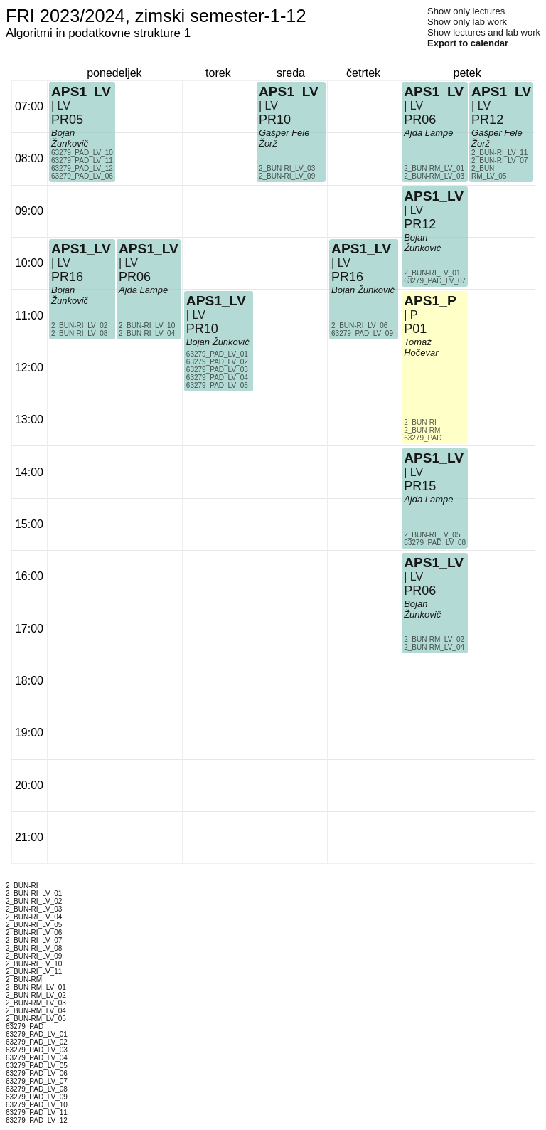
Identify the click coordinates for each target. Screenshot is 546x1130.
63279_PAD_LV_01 (217, 354)
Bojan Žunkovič (69, 295)
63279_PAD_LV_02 (217, 362)
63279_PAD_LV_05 (217, 385)
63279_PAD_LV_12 (82, 168)
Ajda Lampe (143, 290)
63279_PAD (422, 438)
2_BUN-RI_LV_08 (79, 333)
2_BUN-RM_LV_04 (434, 647)
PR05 (67, 119)
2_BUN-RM (422, 430)
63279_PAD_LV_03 (217, 370)
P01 (415, 329)
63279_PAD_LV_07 (435, 281)
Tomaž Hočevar (421, 347)
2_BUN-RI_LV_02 (79, 325)
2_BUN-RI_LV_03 (287, 168)
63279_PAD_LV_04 (217, 377)
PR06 (135, 277)
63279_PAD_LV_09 (362, 333)
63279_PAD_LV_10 (82, 153)
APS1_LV (81, 248)
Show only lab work (467, 21)
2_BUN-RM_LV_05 (488, 172)
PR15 (420, 486)
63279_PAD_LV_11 (82, 160)
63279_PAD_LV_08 (435, 542)
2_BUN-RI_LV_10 (147, 325)
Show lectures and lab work (483, 32)
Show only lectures (466, 11)
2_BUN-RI (420, 422)
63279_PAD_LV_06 (82, 176)
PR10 (202, 329)
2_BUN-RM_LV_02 (434, 639)
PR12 (420, 224)
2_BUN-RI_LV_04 (147, 333)
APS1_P (430, 300)
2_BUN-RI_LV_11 (499, 153)
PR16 (67, 277)
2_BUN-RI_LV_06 (359, 325)
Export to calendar (467, 43)
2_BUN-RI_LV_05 (432, 535)
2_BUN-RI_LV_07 (499, 160)
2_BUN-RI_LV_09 (287, 176)
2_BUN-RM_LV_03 (434, 176)
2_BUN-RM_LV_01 (434, 168)
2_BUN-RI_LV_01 (432, 273)
